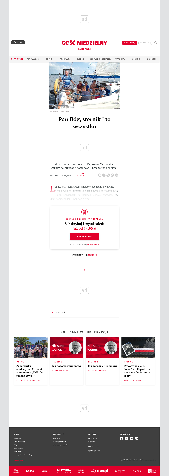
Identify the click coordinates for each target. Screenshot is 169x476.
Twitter (108, 174)
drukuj (113, 174)
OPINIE (49, 59)
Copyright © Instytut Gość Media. (130, 460)
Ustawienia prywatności (60, 445)
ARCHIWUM (65, 59)
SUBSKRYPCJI (93, 244)
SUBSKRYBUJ (129, 43)
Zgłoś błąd (19, 460)
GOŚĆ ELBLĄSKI (60, 312)
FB (104, 174)
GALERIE (80, 59)
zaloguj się (145, 43)
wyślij (117, 174)
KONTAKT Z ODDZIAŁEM (100, 59)
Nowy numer (17, 59)
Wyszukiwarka (155, 42)
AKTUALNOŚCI (33, 59)
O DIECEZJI (151, 59)
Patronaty (120, 59)
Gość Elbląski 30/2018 (60, 176)
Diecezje (136, 59)
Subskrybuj (84, 236)
